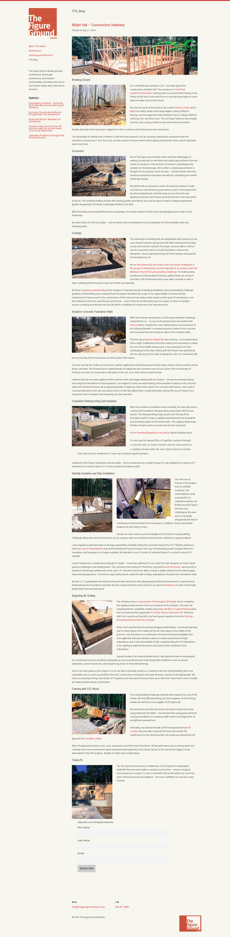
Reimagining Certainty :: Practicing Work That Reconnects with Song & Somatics (46, 105)
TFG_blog (33, 60)
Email (81, 853)
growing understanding (94, 290)
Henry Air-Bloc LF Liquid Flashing (174, 609)
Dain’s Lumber (182, 107)
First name (84, 827)
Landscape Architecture (41, 55)
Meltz (133, 111)
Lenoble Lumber (93, 738)
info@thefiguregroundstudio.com (88, 907)
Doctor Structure (171, 567)
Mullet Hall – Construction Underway (98, 25)
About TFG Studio (37, 46)
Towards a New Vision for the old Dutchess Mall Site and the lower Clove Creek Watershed (45, 128)
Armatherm (169, 585)
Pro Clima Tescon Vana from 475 (167, 612)
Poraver (134, 325)
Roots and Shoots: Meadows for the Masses (45, 120)
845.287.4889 (122, 907)
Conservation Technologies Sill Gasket (157, 601)
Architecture (35, 51)
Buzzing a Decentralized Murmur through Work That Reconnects (45, 113)
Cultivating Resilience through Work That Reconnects (46, 136)
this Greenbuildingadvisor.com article (150, 433)
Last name (84, 840)
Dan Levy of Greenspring (89, 548)
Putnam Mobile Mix (154, 339)
